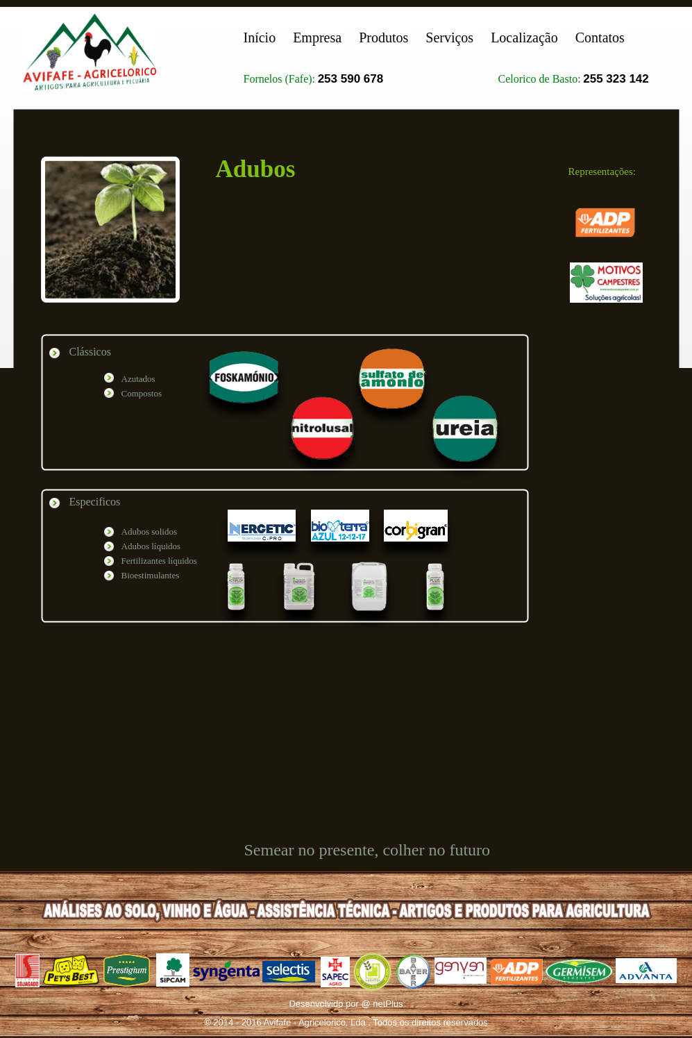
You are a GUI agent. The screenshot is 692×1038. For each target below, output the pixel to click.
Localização (524, 37)
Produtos (383, 37)
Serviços (449, 37)
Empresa (317, 37)
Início (260, 37)
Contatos (600, 37)
